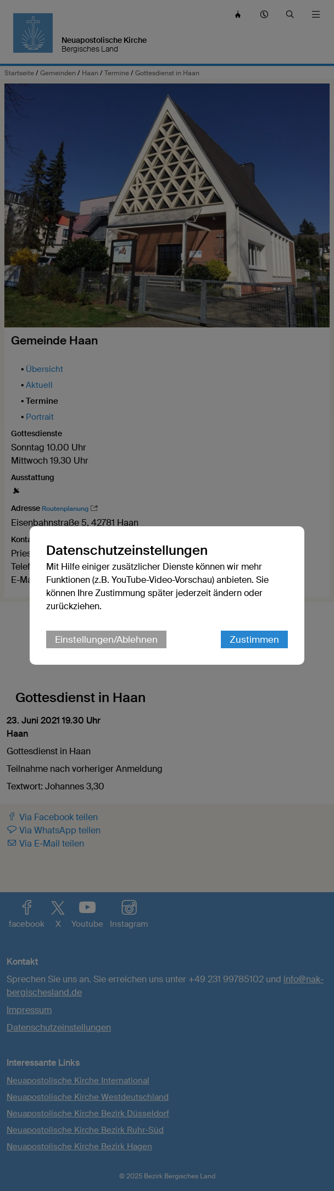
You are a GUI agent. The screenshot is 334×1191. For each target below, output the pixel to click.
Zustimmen (254, 639)
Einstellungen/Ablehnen (106, 639)
